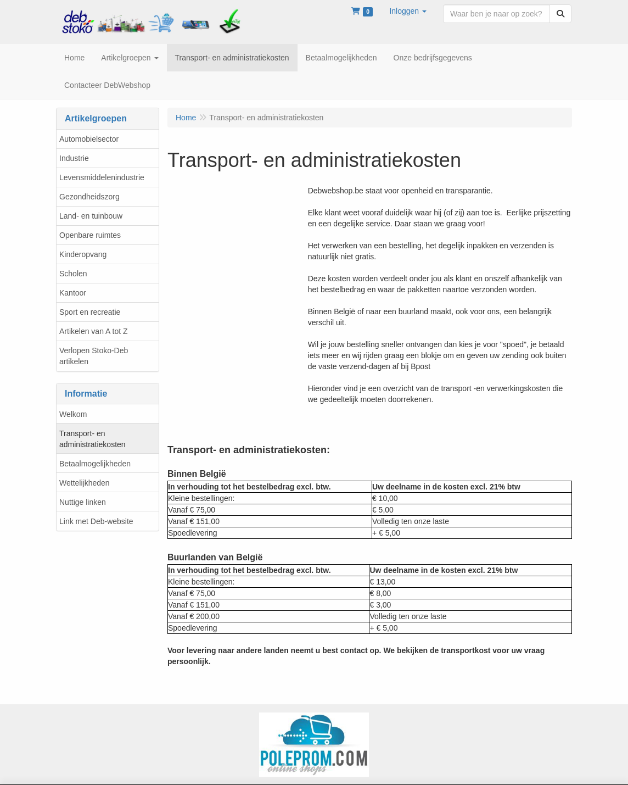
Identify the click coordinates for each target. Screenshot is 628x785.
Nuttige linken (82, 502)
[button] (408, 11)
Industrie (74, 158)
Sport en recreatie (89, 312)
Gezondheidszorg (89, 196)
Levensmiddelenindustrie (101, 177)
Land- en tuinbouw (90, 215)
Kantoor (72, 292)
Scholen (73, 273)
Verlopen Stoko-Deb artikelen (93, 356)
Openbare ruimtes (90, 235)
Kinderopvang (82, 254)
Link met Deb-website (96, 521)
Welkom (73, 414)
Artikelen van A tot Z (93, 331)
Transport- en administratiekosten (92, 439)
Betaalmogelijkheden (95, 463)
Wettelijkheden (84, 482)
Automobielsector (89, 139)
